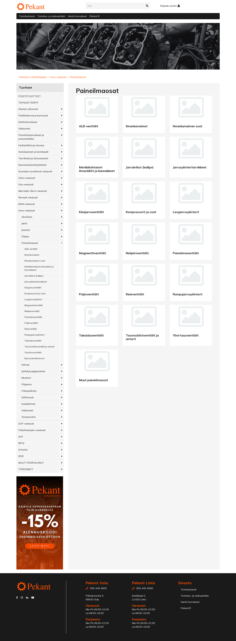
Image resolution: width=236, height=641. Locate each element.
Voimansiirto (28, 416)
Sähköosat (27, 397)
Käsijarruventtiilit (33, 287)
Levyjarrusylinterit (33, 299)
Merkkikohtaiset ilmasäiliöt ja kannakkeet (39, 268)
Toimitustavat (27, 16)
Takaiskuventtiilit (33, 340)
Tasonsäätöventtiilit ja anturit (39, 346)
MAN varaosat (26, 203)
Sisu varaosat (26, 184)
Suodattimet (28, 403)
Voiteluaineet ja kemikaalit (33, 151)
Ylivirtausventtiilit (33, 352)
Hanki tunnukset (77, 16)
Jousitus (25, 229)
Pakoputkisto (29, 390)
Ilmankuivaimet (32, 254)
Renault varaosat (28, 197)
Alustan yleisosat (28, 109)
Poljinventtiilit (31, 323)
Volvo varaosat (26, 177)
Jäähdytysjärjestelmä (33, 371)
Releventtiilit (31, 328)
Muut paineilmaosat (34, 358)
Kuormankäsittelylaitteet (32, 164)
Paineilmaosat (78, 77)
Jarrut (24, 223)
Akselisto (26, 216)
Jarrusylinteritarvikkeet (36, 281)
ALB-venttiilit (31, 249)
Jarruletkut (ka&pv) (34, 275)
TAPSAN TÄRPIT (28, 102)
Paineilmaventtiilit (33, 317)
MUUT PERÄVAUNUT (31, 462)
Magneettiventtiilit (34, 305)
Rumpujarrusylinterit (34, 334)
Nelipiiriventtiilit (32, 311)
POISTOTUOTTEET (29, 96)
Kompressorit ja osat (35, 293)
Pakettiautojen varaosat (32, 430)
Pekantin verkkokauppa (32, 77)
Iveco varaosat (58, 77)
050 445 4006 (144, 588)
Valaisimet (24, 128)
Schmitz (23, 449)
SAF (20, 436)
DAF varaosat (26, 423)
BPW (21, 443)
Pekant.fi (94, 16)
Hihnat (25, 364)
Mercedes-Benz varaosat (32, 190)
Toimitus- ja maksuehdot (51, 16)
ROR (21, 456)
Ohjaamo (26, 384)
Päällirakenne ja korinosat (33, 115)
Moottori (26, 377)
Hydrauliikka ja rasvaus (31, 145)
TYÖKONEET (25, 469)
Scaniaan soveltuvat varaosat (35, 171)
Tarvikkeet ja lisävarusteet (33, 158)
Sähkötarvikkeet (27, 122)
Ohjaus (25, 236)
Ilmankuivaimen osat (35, 260)
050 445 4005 (98, 588)
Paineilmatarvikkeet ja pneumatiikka (31, 136)
